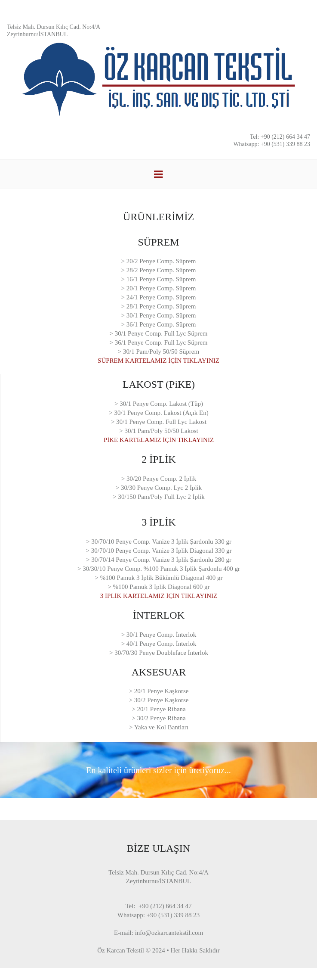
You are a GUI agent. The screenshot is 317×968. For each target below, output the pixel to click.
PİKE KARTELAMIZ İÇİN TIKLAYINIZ (159, 439)
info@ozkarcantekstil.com (169, 932)
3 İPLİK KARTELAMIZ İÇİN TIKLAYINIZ (158, 595)
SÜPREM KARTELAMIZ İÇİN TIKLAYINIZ (158, 360)
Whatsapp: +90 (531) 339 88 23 (271, 144)
